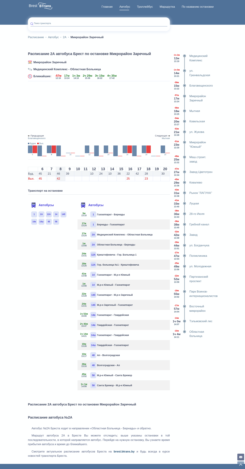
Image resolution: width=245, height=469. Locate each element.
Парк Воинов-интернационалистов (193, 294)
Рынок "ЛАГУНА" (192, 193)
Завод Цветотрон (192, 172)
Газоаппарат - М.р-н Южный (105, 275)
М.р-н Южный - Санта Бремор (106, 375)
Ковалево (187, 183)
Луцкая (185, 204)
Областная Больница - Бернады (107, 245)
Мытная (186, 111)
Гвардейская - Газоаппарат (104, 325)
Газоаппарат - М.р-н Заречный (106, 295)
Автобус (124, 6)
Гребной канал (190, 224)
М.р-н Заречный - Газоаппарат (106, 305)
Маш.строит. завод (189, 159)
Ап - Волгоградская (100, 355)
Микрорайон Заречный (49, 62)
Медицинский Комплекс (190, 58)
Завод (185, 235)
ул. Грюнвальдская (191, 73)
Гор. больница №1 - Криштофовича (109, 265)
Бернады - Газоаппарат (102, 224)
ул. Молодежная (191, 266)
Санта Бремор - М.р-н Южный (106, 385)
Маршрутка (167, 6)
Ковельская (188, 121)
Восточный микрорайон (189, 309)
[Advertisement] (99, 108)
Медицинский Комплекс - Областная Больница (67, 69)
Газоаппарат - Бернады (102, 214)
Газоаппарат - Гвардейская (104, 315)
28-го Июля (188, 214)
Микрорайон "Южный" (189, 144)
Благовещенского (192, 86)
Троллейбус (145, 6)
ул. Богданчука (190, 245)
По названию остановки (198, 6)
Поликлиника (189, 256)
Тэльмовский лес (192, 321)
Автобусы (42, 205)
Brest (33, 6)
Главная (107, 6)
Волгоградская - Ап (100, 365)
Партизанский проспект (190, 279)
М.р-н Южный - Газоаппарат (105, 285)
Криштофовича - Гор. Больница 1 (108, 255)
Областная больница (188, 334)
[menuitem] (107, 7)
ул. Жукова (188, 132)
